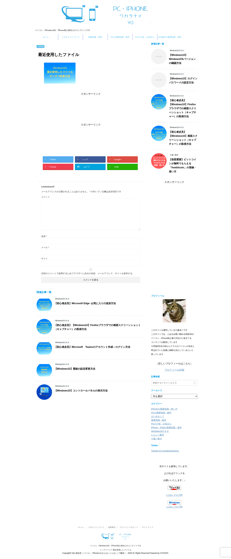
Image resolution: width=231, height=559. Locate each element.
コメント (45, 197)
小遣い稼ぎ (156, 438)
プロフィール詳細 (174, 370)
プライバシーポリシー (128, 527)
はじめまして (157, 416)
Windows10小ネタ (160, 431)
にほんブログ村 (174, 495)
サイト (44, 258)
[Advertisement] (91, 108)
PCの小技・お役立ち (144, 37)
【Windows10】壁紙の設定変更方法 (74, 368)
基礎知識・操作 (95, 37)
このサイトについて (70, 37)
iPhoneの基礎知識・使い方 (164, 409)
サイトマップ (147, 527)
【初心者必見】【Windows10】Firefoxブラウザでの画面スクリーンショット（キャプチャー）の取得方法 (182, 108)
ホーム (46, 37)
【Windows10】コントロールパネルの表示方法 (81, 390)
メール (45, 247)
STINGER (164, 553)
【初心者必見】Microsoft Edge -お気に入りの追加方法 (85, 303)
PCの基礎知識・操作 (120, 37)
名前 (44, 236)
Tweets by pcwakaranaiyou (165, 450)
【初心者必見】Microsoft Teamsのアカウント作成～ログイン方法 (92, 347)
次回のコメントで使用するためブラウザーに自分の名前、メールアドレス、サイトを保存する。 (87, 273)
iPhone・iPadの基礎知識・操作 (166, 427)
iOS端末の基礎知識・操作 (169, 37)
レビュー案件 (157, 435)
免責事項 (112, 527)
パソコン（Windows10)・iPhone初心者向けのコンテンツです (115, 546)
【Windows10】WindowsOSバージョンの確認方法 (182, 59)
